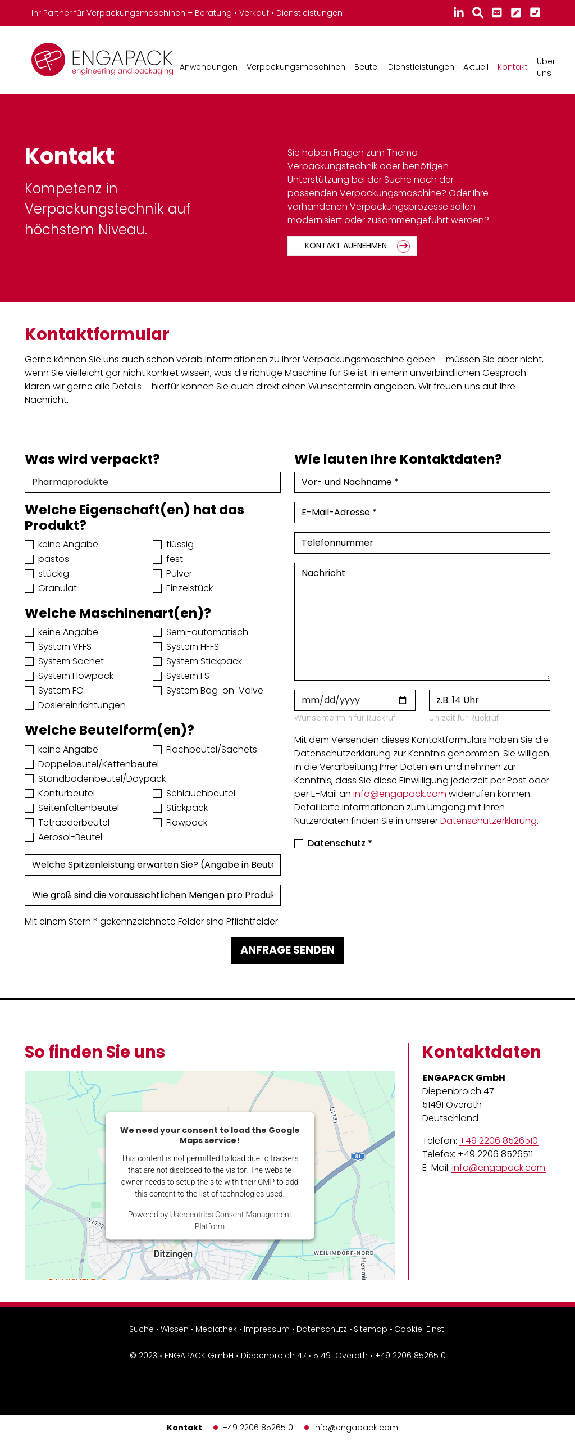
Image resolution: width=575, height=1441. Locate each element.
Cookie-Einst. (420, 1329)
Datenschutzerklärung (488, 820)
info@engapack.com (355, 1427)
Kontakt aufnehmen (346, 245)
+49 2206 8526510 (257, 1427)
